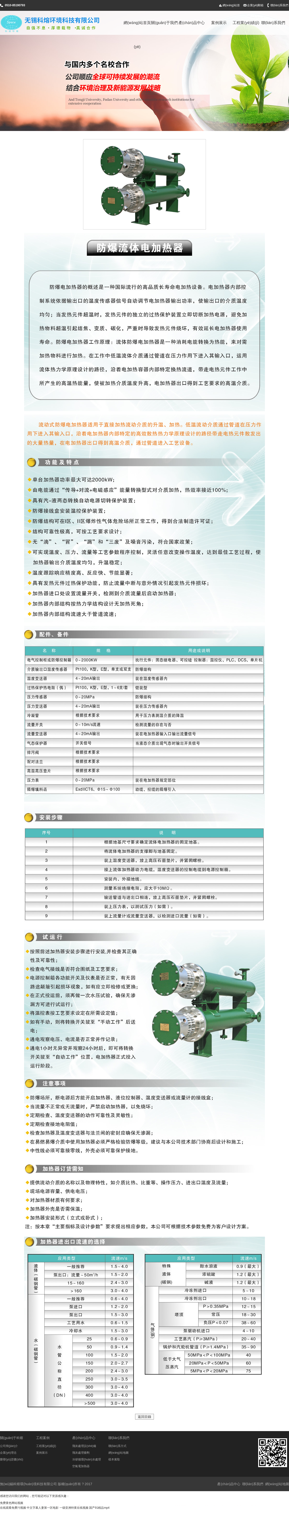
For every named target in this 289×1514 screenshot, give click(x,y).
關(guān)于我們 (164, 23)
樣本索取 (114, 1459)
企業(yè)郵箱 (255, 5)
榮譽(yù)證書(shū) (11, 1459)
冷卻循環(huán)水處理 (86, 1459)
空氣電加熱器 (81, 1466)
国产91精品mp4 (99, 1507)
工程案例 (43, 1438)
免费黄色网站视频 (11, 1503)
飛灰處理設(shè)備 (84, 1446)
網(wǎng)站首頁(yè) (231, 7)
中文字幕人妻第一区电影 (43, 1507)
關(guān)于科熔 (11, 1438)
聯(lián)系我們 (279, 5)
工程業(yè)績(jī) (246, 23)
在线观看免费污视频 (13, 1507)
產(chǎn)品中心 (191, 23)
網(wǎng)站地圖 (118, 1452)
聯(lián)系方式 (117, 1446)
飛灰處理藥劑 (81, 1452)
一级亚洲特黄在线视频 (73, 1507)
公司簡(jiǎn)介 (9, 1446)
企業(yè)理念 (8, 1452)
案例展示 (219, 23)
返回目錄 (144, 1417)
